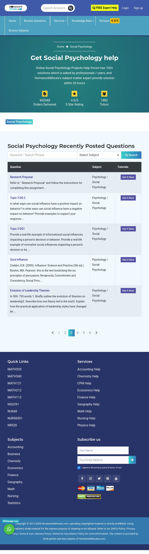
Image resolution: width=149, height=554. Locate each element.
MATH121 (14, 383)
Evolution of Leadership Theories (29, 290)
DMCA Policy (118, 528)
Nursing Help (86, 418)
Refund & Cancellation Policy (68, 533)
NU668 (12, 411)
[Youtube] (108, 478)
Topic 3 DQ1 (17, 228)
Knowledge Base (82, 20)
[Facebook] (82, 478)
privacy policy (100, 467)
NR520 (12, 425)
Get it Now (128, 177)
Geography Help (88, 404)
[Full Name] (103, 450)
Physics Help (86, 425)
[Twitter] (99, 478)
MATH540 (14, 376)
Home (12, 20)
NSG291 (13, 404)
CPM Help (84, 383)
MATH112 (14, 397)
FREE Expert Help (105, 7)
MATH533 (14, 369)
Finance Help (86, 397)
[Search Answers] (54, 8)
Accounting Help (88, 369)
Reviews (110, 20)
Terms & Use (26, 533)
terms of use (116, 467)
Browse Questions (35, 20)
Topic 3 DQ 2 (17, 197)
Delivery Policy (43, 533)
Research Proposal (21, 177)
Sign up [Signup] (138, 8)
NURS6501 (15, 418)
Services (59, 20)
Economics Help (88, 390)
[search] (71, 8)
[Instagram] (90, 478)
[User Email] (103, 460)
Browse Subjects (19, 30)
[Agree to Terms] (79, 468)
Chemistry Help (88, 376)
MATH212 (14, 390)
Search (131, 155)
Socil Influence (19, 259)
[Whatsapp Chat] (9, 529)
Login (125, 8)
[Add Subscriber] (132, 460)
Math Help (84, 411)
